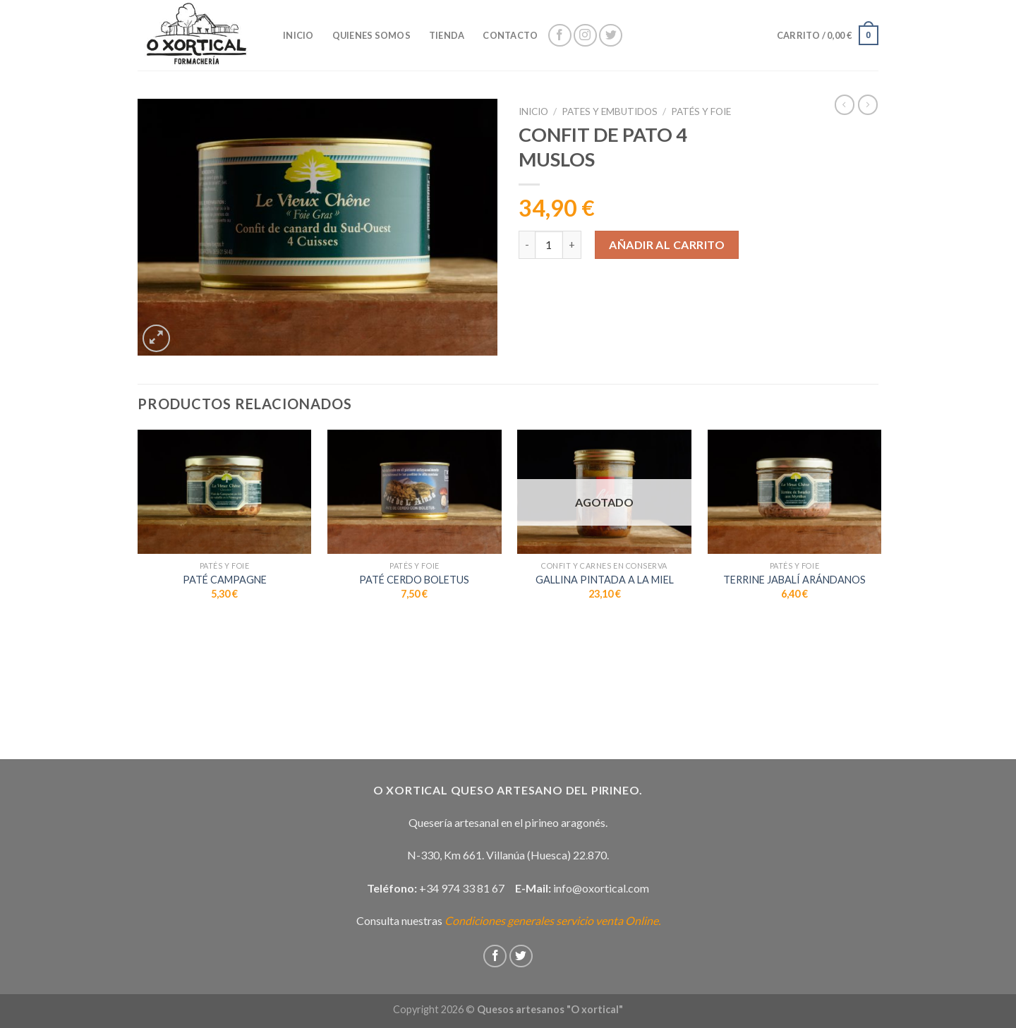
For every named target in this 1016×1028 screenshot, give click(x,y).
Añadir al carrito (667, 244)
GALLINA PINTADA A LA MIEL (605, 580)
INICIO (298, 35)
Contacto (510, 35)
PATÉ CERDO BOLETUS (414, 580)
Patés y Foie (701, 111)
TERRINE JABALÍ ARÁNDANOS (794, 580)
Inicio (533, 111)
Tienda (447, 35)
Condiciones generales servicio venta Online (551, 920)
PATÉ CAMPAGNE (225, 580)
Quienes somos (371, 35)
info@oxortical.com (601, 888)
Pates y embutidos (610, 111)
